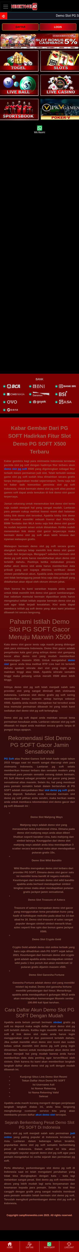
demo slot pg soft (15, 468)
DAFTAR (20, 27)
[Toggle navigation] (5, 7)
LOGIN (58, 27)
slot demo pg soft (56, 790)
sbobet (57, 1022)
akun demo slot (45, 1114)
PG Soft (9, 758)
